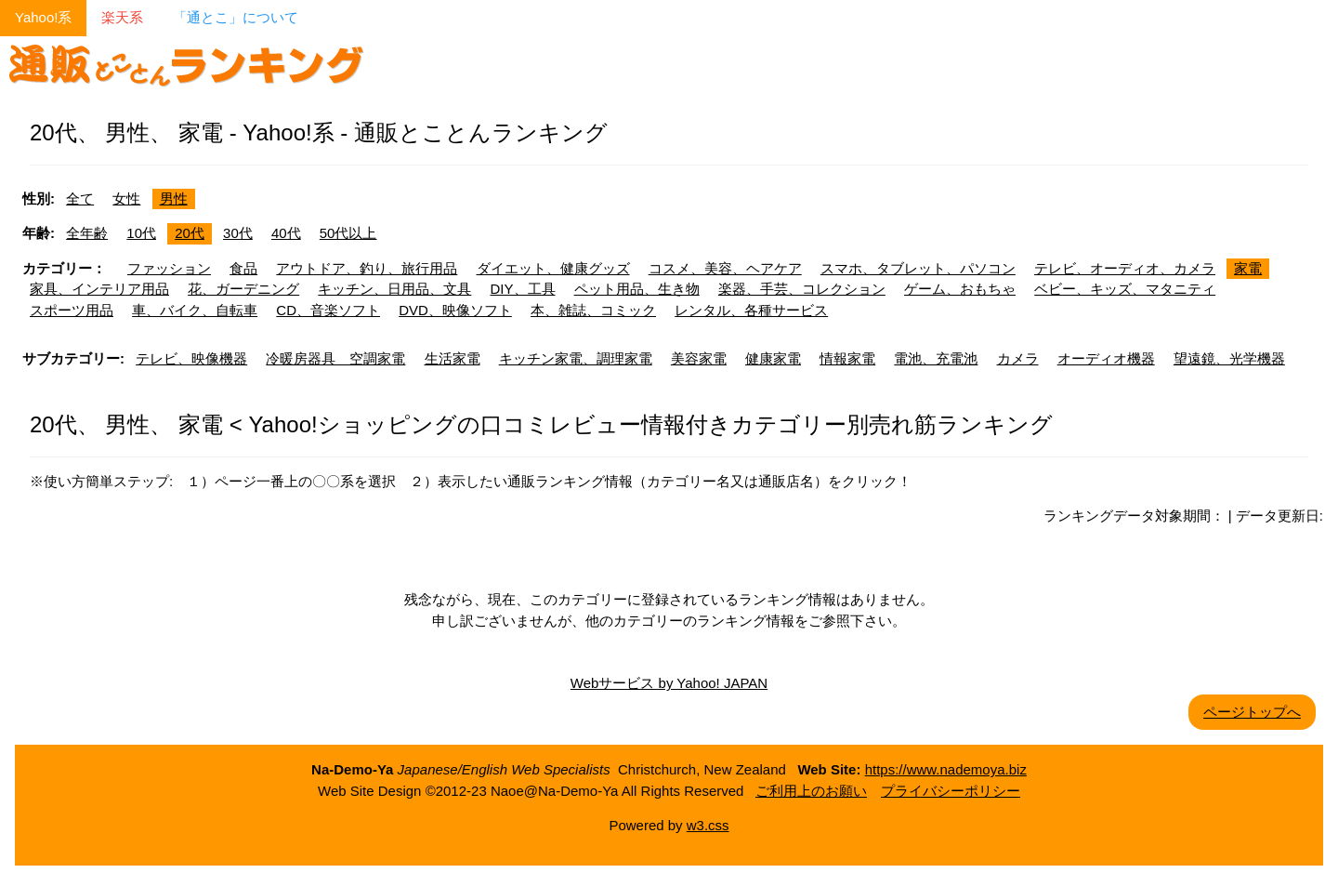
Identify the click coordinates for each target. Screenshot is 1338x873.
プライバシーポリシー (950, 791)
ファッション (169, 268)
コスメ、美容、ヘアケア (725, 268)
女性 (126, 198)
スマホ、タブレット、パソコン (918, 268)
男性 (174, 198)
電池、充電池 (935, 358)
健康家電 (773, 358)
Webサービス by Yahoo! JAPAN (669, 683)
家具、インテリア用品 (99, 289)
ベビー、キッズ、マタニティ (1124, 289)
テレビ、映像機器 (191, 358)
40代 (286, 233)
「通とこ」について (235, 17)
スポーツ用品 (71, 310)
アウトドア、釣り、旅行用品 (366, 268)
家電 (1248, 268)
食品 (243, 268)
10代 (141, 233)
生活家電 (452, 358)
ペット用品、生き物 (637, 289)
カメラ (1018, 358)
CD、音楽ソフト (328, 310)
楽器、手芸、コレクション (801, 289)
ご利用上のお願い (811, 791)
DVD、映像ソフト (455, 310)
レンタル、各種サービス (751, 310)
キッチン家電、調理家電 (575, 358)
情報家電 (847, 358)
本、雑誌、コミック (593, 310)
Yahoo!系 (43, 17)
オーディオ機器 (1106, 358)
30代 (238, 233)
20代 (189, 233)
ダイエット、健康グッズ (553, 268)
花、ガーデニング (243, 289)
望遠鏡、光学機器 (1229, 358)
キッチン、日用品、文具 (394, 289)
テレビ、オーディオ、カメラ (1124, 268)
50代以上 (348, 233)
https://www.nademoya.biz (946, 769)
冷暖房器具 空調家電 (335, 358)
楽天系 (122, 17)
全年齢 (87, 233)
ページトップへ (1252, 712)
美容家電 (699, 358)
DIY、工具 (523, 289)
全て (80, 198)
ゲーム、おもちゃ (960, 289)
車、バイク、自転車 (194, 310)
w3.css (708, 825)
